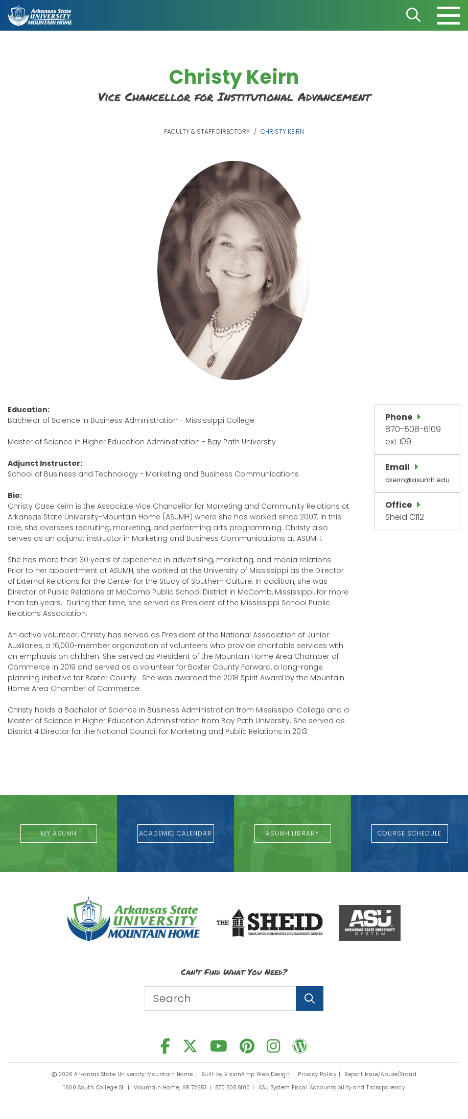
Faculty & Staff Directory (207, 131)
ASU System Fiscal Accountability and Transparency (332, 1087)
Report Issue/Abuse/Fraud (380, 1074)
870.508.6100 (233, 1087)
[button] (58, 833)
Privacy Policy (317, 1074)
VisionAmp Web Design (257, 1074)
